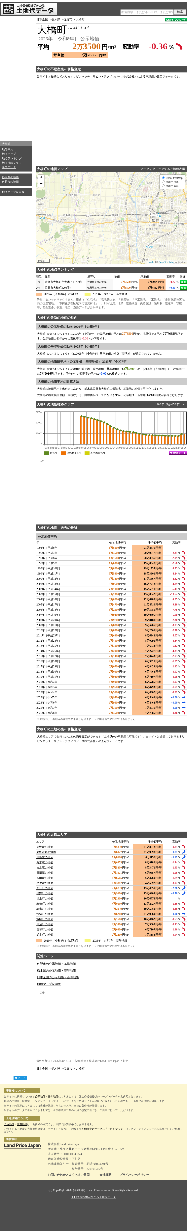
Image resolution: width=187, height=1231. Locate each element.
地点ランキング (11, 158)
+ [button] (41, 178)
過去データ (9, 167)
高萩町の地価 (44, 888)
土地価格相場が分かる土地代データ (93, 1197)
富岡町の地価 (44, 919)
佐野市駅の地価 (46, 852)
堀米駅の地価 (44, 862)
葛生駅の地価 (44, 883)
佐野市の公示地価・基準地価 (56, 963)
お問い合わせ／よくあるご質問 (69, 1174)
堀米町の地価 (44, 908)
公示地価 (40, 1096)
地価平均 (7, 149)
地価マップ (9, 153)
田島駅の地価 (44, 857)
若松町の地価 (44, 903)
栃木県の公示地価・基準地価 (56, 970)
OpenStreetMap (166, 262)
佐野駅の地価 (44, 846)
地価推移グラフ (11, 162)
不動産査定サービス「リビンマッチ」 (104, 1128)
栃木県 (55, 19)
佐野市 (67, 19)
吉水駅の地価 (44, 867)
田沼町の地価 (44, 924)
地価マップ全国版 (13, 192)
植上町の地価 (44, 898)
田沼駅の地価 (44, 872)
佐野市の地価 (10, 181)
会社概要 (105, 1174)
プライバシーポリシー (134, 1174)
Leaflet (151, 262)
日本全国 (42, 19)
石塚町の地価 (44, 929)
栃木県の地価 (10, 177)
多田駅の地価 (44, 877)
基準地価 (53, 1096)
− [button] (41, 184)
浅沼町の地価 (44, 914)
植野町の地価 (44, 893)
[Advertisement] (16, 77)
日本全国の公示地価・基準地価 (58, 977)
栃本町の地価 (44, 934)
